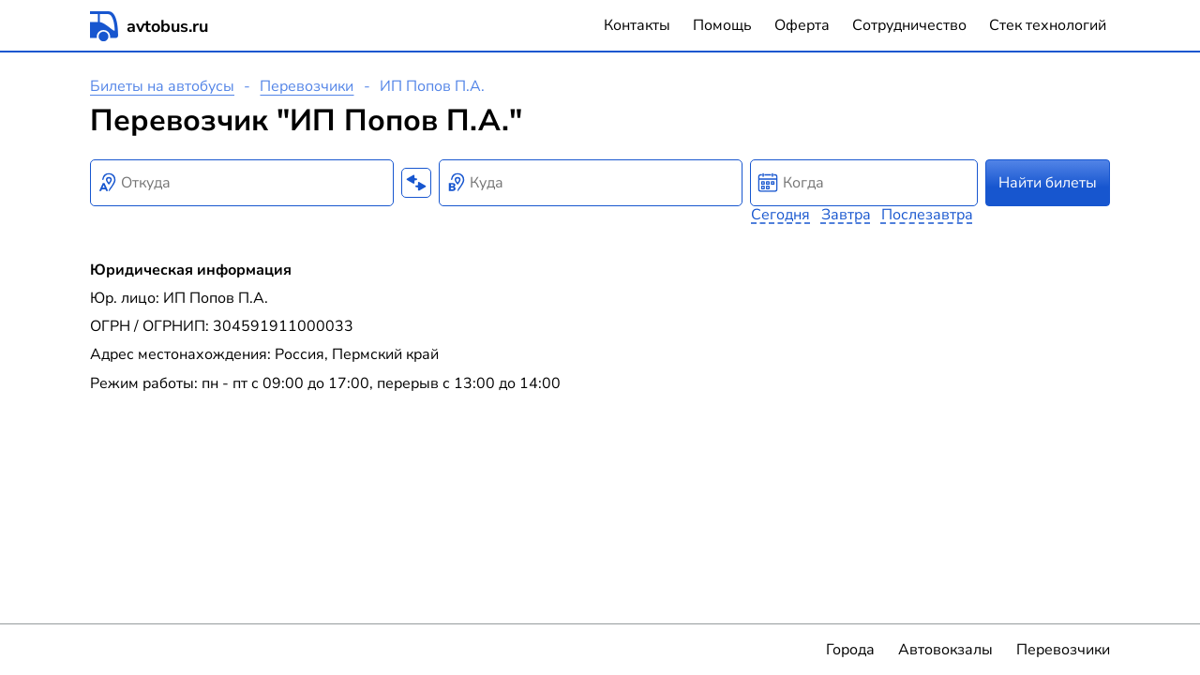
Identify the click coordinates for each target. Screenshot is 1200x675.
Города (850, 649)
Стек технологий (1047, 25)
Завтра (846, 214)
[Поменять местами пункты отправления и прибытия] (416, 183)
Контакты (637, 25)
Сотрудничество (909, 25)
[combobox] (242, 182)
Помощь (722, 25)
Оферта (802, 25)
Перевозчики (306, 86)
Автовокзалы (945, 649)
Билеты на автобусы (162, 86)
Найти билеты (1047, 182)
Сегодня (780, 214)
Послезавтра (927, 214)
